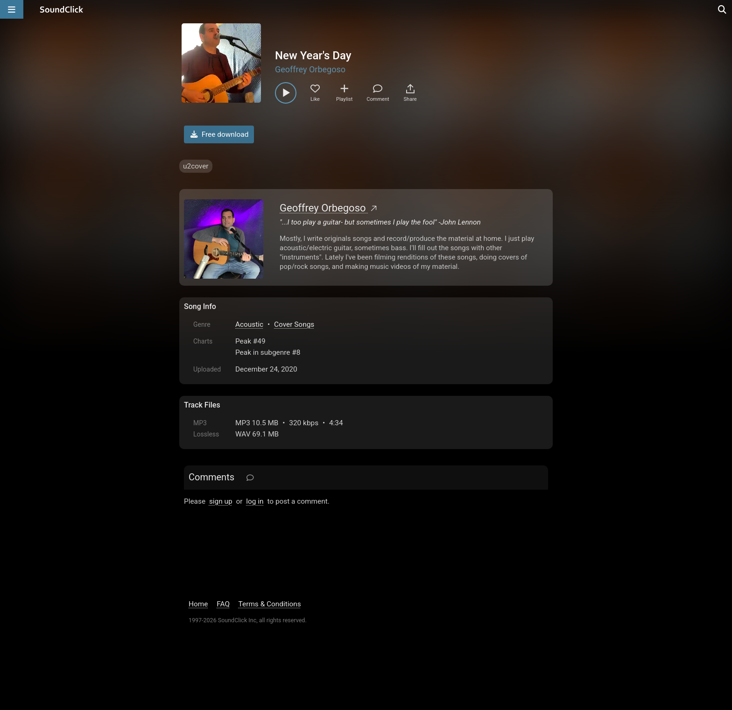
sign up (220, 501)
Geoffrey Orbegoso (310, 69)
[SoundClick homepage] (62, 9)
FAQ (223, 604)
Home (198, 604)
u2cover (196, 166)
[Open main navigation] (11, 9)
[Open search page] (722, 9)
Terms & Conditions (270, 604)
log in (254, 501)
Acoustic (249, 324)
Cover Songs (294, 324)
